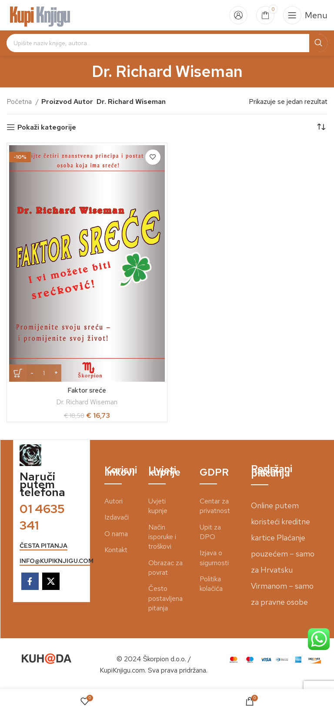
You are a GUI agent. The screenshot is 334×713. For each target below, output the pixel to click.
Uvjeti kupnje (157, 505)
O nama (116, 533)
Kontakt (115, 549)
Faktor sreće (87, 390)
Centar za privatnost (215, 505)
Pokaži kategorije (46, 127)
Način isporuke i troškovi (162, 537)
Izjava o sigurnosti (214, 557)
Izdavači (116, 517)
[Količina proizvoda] (43, 373)
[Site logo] (40, 14)
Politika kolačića (211, 583)
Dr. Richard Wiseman (87, 402)
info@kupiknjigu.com (57, 561)
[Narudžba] (320, 127)
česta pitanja (43, 546)
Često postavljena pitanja (165, 598)
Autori (113, 501)
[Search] (167, 43)
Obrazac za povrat (165, 567)
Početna (20, 101)
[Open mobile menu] (305, 15)
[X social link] (51, 581)
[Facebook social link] (30, 581)
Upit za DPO (210, 532)
